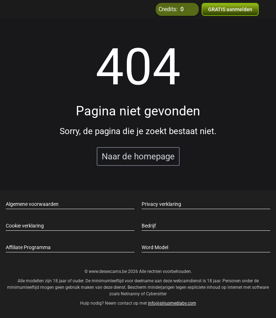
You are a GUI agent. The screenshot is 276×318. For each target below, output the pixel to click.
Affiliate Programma (28, 247)
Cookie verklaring (25, 226)
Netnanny (131, 293)
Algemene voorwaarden (32, 204)
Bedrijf (149, 226)
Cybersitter (156, 293)
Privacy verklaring (161, 204)
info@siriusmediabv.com (172, 303)
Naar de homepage (138, 156)
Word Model (155, 247)
